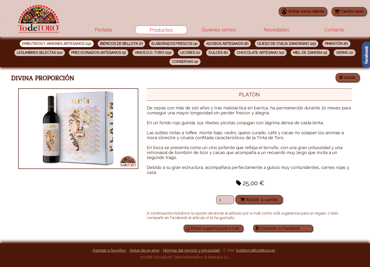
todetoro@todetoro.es (255, 250)
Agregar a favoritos (109, 250)
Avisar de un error (145, 250)
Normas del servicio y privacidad (191, 250)
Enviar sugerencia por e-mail (212, 228)
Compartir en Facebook (278, 228)
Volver (347, 77)
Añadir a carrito (259, 199)
